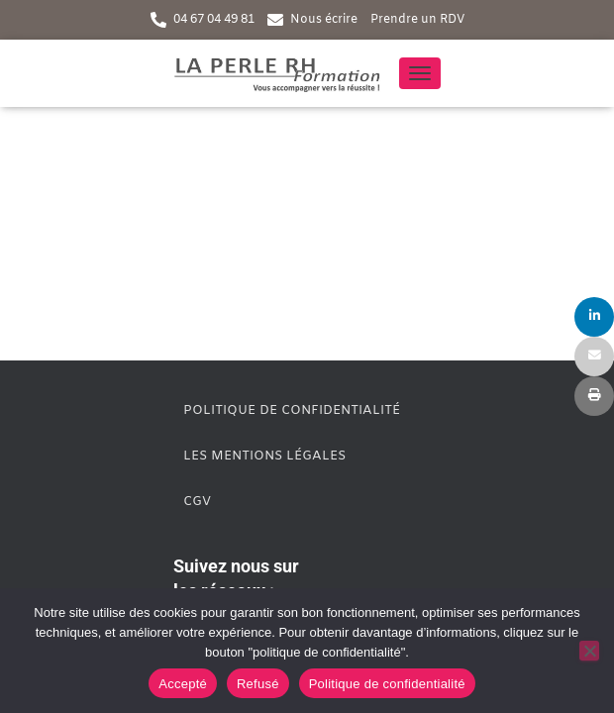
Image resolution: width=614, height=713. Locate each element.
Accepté (182, 683)
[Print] (594, 396)
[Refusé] (589, 651)
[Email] (594, 356)
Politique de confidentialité (291, 410)
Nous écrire (324, 20)
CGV (197, 501)
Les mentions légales (264, 456)
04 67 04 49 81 (214, 20)
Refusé (258, 683)
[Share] (594, 317)
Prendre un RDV (417, 20)
